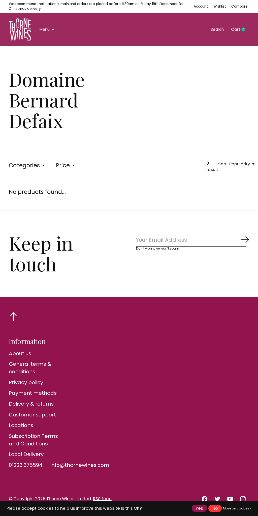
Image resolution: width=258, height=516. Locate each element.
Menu (48, 29)
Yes (199, 508)
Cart (240, 29)
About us (20, 353)
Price (66, 165)
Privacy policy (26, 382)
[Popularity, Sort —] (242, 164)
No (215, 508)
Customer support (32, 414)
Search (216, 29)
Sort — (222, 167)
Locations (21, 425)
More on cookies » (237, 508)
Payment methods (33, 393)
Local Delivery (26, 454)
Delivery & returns (31, 403)
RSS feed (102, 499)
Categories (27, 165)
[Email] (192, 240)
